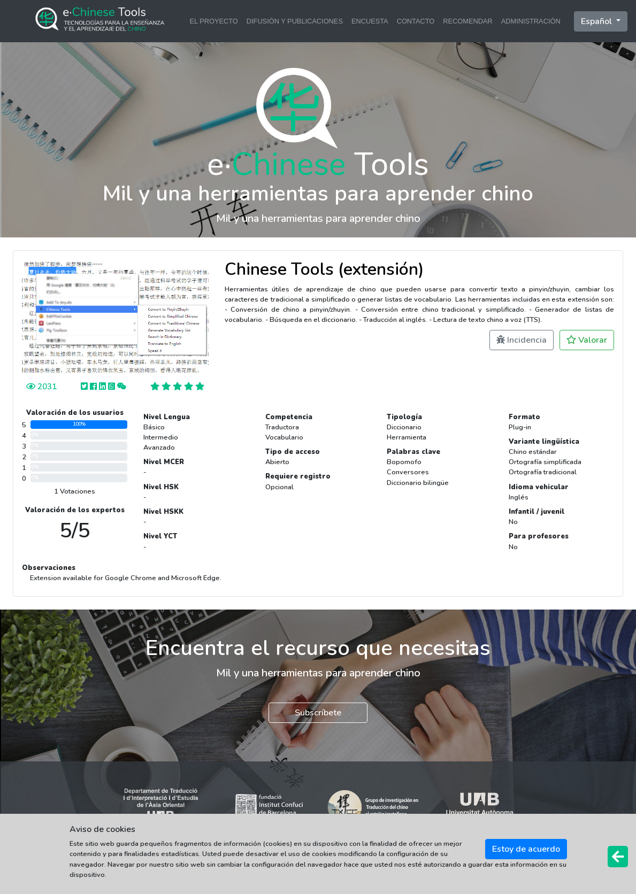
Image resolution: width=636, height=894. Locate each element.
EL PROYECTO (213, 21)
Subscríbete (318, 713)
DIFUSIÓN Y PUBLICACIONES (295, 21)
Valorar (586, 340)
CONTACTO (416, 21)
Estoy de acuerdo (526, 849)
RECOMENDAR (467, 21)
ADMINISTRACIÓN (531, 21)
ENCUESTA (369, 21)
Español (597, 21)
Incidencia (521, 340)
